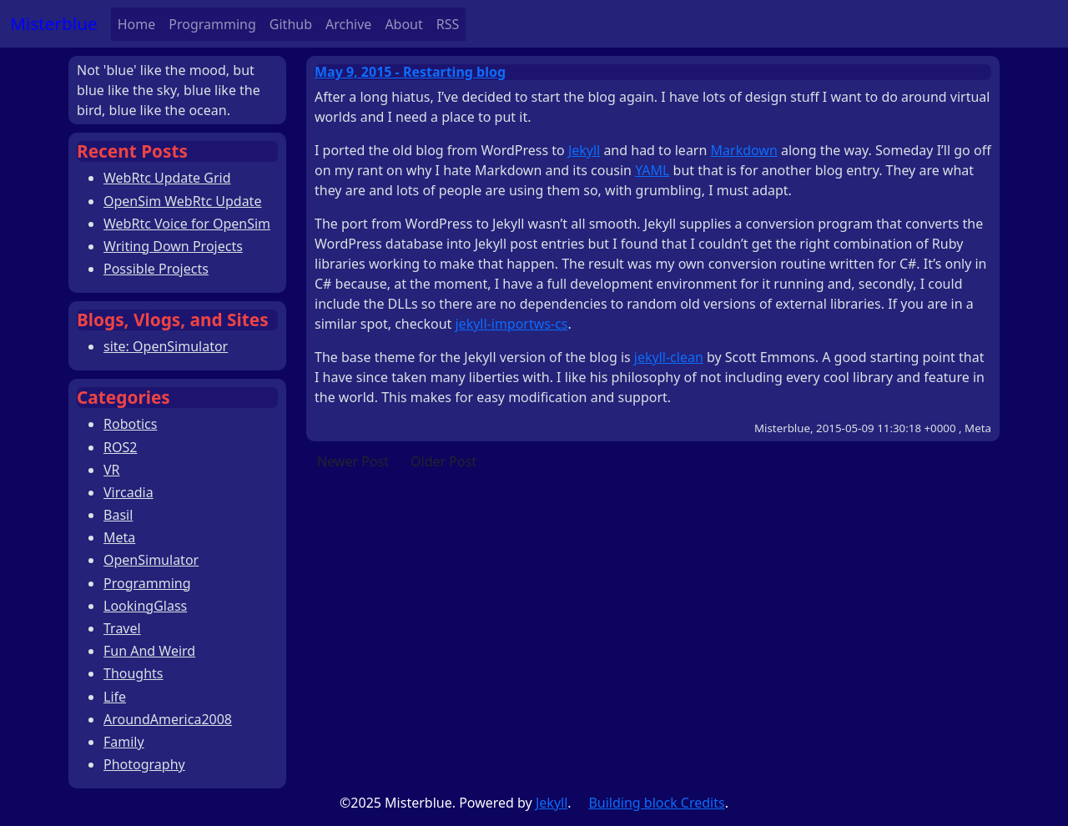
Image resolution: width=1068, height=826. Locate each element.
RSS (448, 24)
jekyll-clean (668, 357)
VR (111, 470)
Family (123, 742)
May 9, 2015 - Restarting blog (410, 72)
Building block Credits (656, 802)
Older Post (443, 461)
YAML (652, 170)
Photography (144, 764)
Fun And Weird (149, 651)
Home (137, 24)
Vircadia (128, 492)
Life (114, 696)
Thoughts (133, 673)
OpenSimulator (151, 560)
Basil (118, 515)
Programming (212, 24)
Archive (348, 24)
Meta (119, 537)
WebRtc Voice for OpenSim (186, 223)
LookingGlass (145, 606)
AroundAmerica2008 (167, 719)
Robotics (130, 424)
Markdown (744, 150)
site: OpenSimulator (165, 346)
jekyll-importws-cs (511, 324)
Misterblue (54, 23)
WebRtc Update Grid (167, 178)
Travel (122, 628)
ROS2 (120, 447)
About (403, 24)
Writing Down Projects (173, 246)
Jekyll (584, 150)
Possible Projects (156, 268)
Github (291, 24)
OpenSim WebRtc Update (182, 201)
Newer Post (353, 461)
